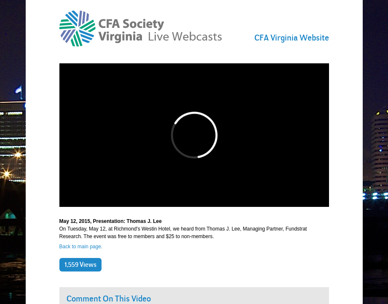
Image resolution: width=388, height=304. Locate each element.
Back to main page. (81, 247)
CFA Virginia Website (291, 38)
